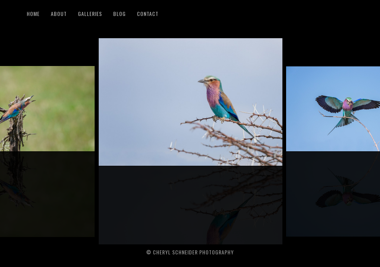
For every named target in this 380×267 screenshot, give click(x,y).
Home (33, 13)
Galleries (90, 13)
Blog (119, 13)
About (59, 13)
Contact (147, 13)
